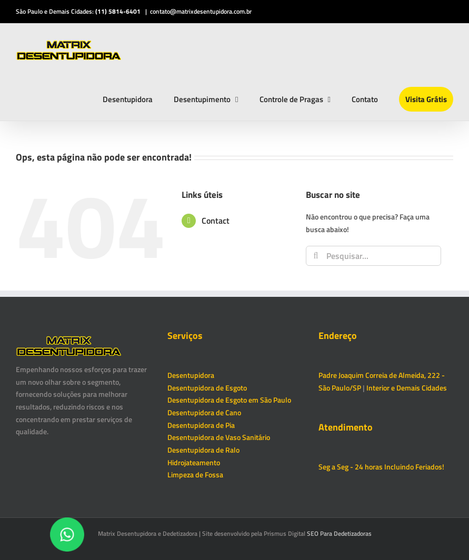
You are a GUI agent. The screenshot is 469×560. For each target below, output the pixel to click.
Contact (215, 220)
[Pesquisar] (316, 256)
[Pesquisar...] (373, 256)
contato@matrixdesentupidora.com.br (201, 11)
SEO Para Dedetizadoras (339, 533)
